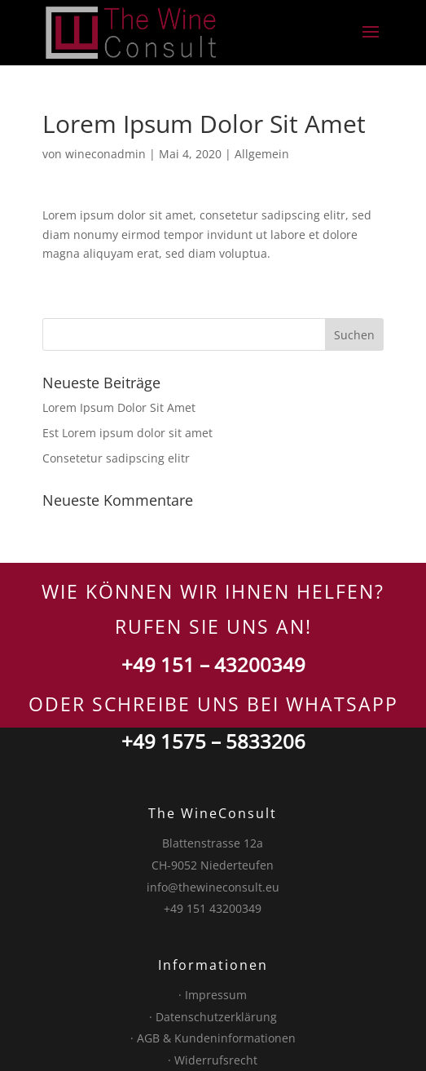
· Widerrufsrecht (212, 1060)
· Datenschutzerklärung (213, 1017)
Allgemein (262, 154)
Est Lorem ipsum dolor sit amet (127, 432)
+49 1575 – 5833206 (213, 741)
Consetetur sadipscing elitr (116, 458)
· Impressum (212, 994)
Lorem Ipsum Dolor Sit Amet (118, 407)
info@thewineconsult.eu (213, 887)
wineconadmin (105, 154)
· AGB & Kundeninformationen (213, 1038)
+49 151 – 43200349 (213, 664)
